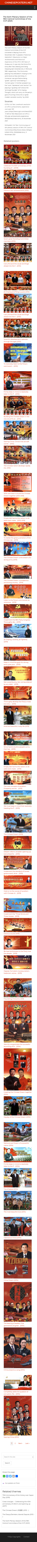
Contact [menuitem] (26, 1537)
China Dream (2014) (11, 1280)
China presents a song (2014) (14, 1370)
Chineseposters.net (18, 3)
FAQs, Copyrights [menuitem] (14, 1537)
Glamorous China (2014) (12, 1238)
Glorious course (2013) (12, 934)
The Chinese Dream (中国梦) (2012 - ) (15, 1510)
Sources (9, 101)
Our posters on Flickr (12, 1483)
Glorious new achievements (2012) (16, 190)
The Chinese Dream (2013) (13, 834)
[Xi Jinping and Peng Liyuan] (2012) (17, 292)
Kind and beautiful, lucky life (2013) (16, 726)
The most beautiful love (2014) (15, 1212)
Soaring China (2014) (11, 1437)
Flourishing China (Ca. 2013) (14, 999)
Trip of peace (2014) (11, 1189)
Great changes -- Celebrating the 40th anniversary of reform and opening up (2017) (16, 1504)
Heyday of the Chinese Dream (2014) (17, 1117)
